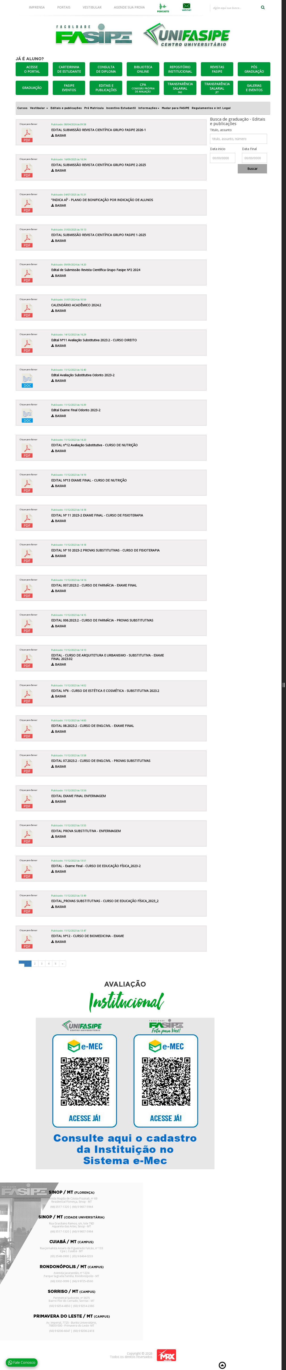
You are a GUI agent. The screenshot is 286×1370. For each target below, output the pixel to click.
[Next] (62, 964)
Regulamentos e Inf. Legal (211, 108)
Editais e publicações (66, 108)
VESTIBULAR (92, 7)
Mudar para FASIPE (175, 108)
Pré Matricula (94, 108)
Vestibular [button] (39, 108)
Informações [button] (148, 108)
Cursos (22, 108)
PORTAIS (63, 7)
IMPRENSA (37, 7)
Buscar (252, 169)
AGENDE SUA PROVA (129, 7)
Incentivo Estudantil (121, 108)
